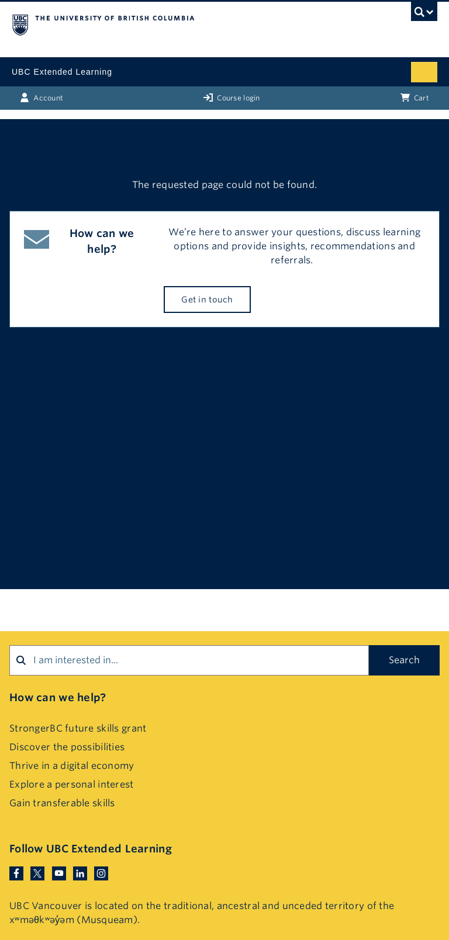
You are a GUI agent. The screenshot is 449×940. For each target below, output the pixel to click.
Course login (231, 97)
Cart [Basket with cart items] (414, 97)
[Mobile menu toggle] (424, 72)
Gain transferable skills (62, 803)
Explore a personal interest (71, 784)
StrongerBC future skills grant (77, 728)
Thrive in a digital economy (71, 765)
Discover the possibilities (67, 747)
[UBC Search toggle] (424, 14)
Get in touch (207, 299)
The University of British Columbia (161, 24)
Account (41, 97)
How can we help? (57, 697)
